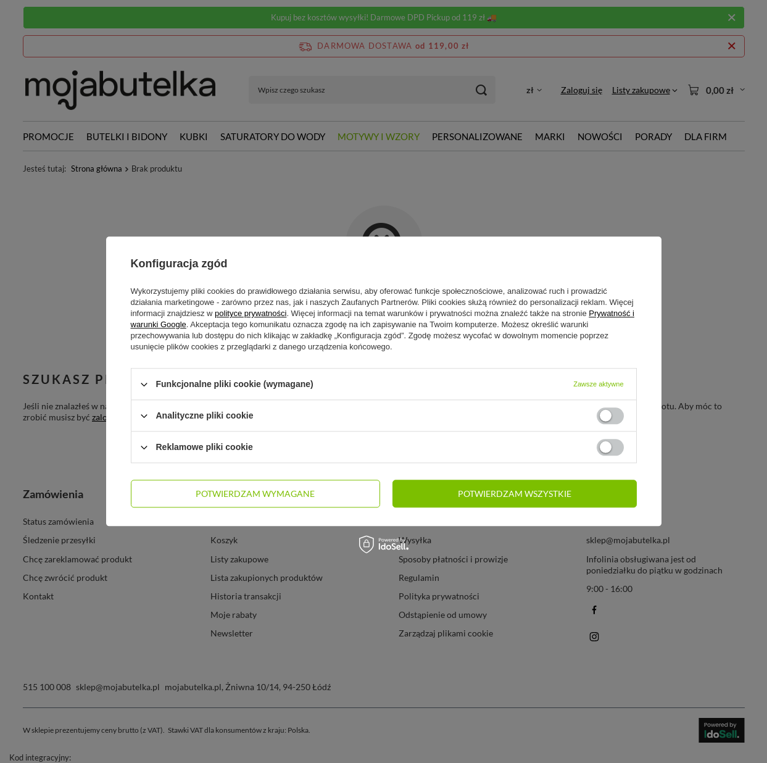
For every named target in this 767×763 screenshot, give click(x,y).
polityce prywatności (250, 313)
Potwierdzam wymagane (255, 493)
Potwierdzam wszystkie (514, 493)
